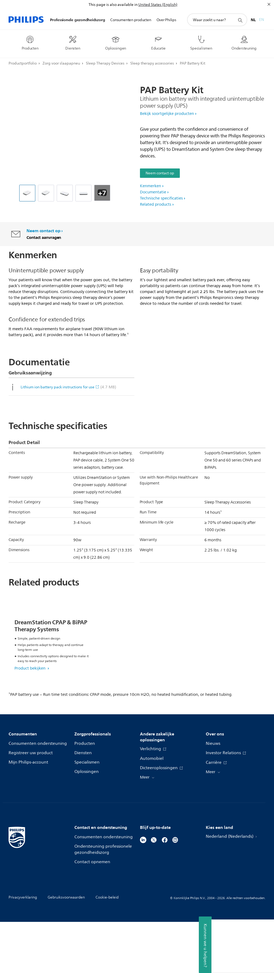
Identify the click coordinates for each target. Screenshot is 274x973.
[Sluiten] (269, 4)
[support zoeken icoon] (240, 20)
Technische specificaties (161, 198)
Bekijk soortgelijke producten (167, 113)
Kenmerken (150, 186)
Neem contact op (160, 173)
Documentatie (153, 192)
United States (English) (157, 5)
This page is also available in (113, 5)
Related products (155, 204)
